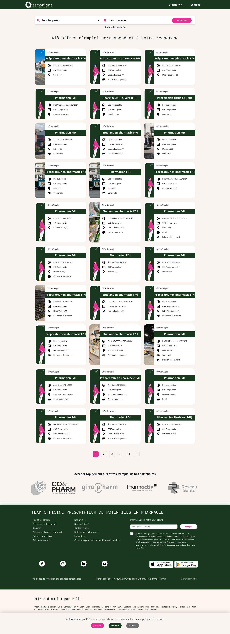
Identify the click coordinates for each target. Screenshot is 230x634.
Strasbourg (121, 609)
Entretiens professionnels (45, 524)
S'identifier (175, 4)
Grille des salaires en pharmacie (48, 532)
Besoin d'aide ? (81, 524)
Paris (46, 609)
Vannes (154, 609)
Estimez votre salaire (42, 536)
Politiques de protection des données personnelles (57, 578)
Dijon (88, 607)
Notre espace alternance (86, 532)
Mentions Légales (104, 578)
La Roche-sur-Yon (109, 607)
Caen (82, 607)
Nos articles (80, 519)
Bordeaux (68, 607)
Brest (76, 607)
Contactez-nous (81, 528)
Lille (134, 607)
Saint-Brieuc (97, 609)
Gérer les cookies (189, 578)
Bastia (43, 607)
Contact (195, 4)
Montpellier (165, 607)
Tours (139, 609)
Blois (60, 607)
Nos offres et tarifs (41, 519)
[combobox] (135, 20)
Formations (79, 536)
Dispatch (37, 528)
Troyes (146, 609)
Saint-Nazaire (109, 609)
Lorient (141, 607)
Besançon (52, 607)
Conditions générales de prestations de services (97, 540)
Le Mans (127, 607)
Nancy (174, 607)
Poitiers (63, 609)
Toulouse (131, 609)
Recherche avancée (115, 27)
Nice (188, 607)
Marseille (155, 607)
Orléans (39, 609)
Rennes (80, 609)
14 (128, 453)
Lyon (147, 607)
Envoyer (188, 526)
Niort (194, 607)
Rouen (88, 609)
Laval (120, 607)
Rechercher (182, 20)
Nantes (182, 607)
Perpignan (54, 609)
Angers (36, 607)
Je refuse (132, 625)
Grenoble (96, 607)
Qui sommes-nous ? (42, 540)
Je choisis (115, 625)
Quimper (72, 609)
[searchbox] (138, 20)
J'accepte (98, 625)
